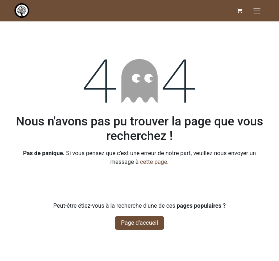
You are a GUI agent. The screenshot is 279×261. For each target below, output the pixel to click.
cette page (153, 161)
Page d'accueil (139, 222)
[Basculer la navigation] (257, 10)
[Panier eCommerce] (239, 10)
